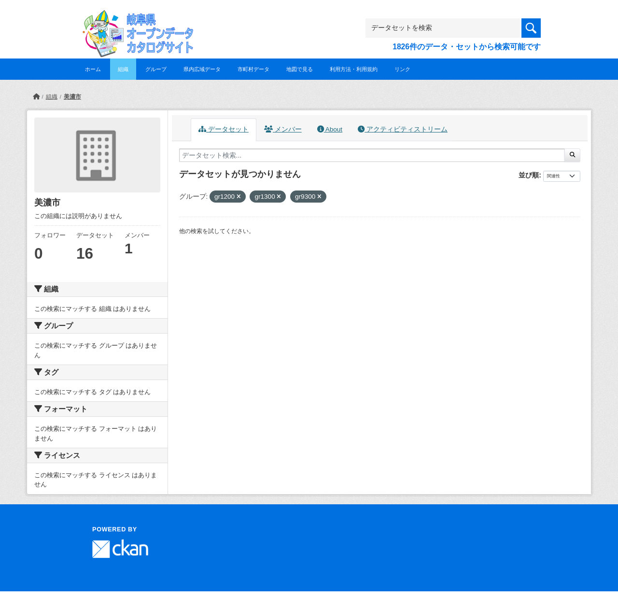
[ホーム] (36, 96)
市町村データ (253, 69)
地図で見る (299, 69)
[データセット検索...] (372, 155)
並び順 (529, 175)
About (329, 129)
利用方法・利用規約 (354, 69)
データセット (223, 129)
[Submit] (572, 155)
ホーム (93, 69)
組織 (123, 69)
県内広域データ (202, 69)
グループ (156, 69)
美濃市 (72, 96)
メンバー (283, 129)
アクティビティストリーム (403, 129)
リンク (402, 69)
